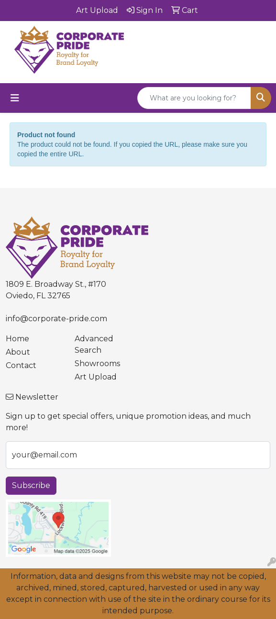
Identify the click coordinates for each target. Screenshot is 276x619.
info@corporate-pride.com (56, 318)
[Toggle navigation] (15, 98)
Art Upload (96, 376)
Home (17, 338)
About (18, 352)
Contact (21, 365)
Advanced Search (94, 344)
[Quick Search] (194, 98)
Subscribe (31, 485)
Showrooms (97, 363)
